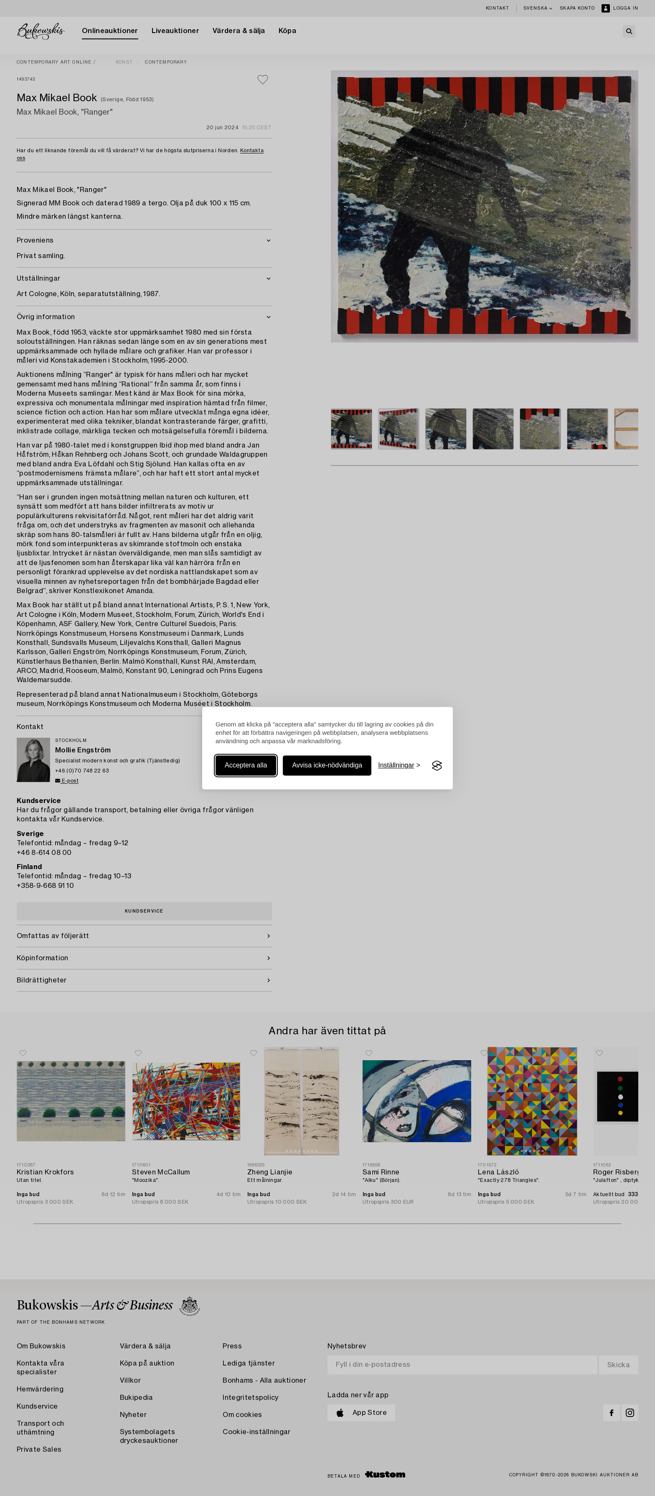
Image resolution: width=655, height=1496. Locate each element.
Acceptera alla (246, 765)
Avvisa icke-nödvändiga (327, 765)
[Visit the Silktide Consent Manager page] (437, 766)
